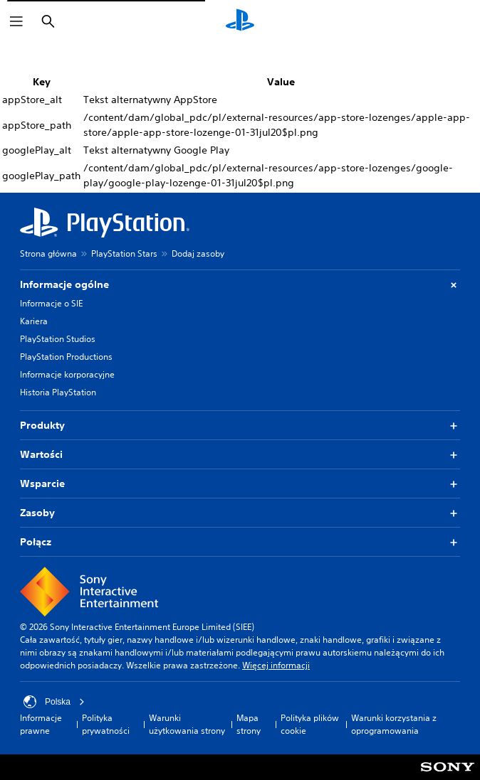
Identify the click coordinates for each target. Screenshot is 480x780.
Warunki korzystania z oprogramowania (394, 724)
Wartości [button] (240, 454)
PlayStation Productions (66, 357)
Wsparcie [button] (240, 484)
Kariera (34, 321)
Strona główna (48, 253)
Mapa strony (248, 724)
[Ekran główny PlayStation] (240, 21)
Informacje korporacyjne (67, 374)
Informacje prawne (41, 724)
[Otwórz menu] (16, 21)
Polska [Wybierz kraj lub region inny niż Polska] (54, 702)
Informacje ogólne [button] (240, 284)
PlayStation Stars (124, 253)
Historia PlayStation (58, 392)
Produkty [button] (240, 425)
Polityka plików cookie (310, 724)
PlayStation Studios (57, 339)
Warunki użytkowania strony (187, 724)
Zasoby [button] (240, 513)
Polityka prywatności (106, 724)
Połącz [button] (240, 542)
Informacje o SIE (51, 303)
